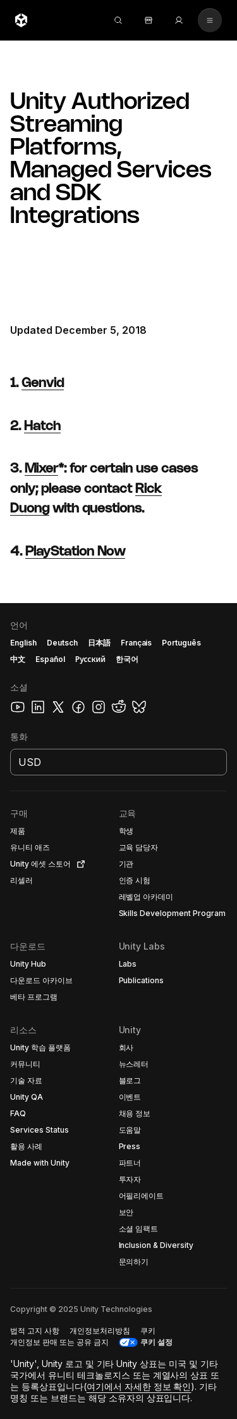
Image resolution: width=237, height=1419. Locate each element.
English (23, 642)
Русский (90, 659)
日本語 (99, 642)
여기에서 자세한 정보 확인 (139, 1386)
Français (136, 642)
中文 (17, 659)
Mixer (41, 469)
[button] (118, 1011)
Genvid (42, 384)
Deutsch (62, 642)
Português (181, 642)
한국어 (127, 659)
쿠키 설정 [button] (156, 1342)
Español (50, 659)
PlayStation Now (75, 552)
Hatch (42, 427)
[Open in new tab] (78, 864)
